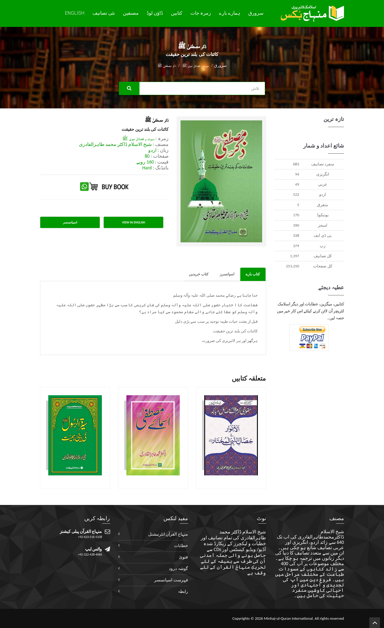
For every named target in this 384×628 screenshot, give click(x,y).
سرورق (255, 13)
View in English (133, 222)
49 (297, 184)
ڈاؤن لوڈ (155, 13)
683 (296, 164)
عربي (322, 184)
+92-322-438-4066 (90, 554)
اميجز (322, 225)
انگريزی (322, 174)
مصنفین (131, 13)
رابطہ (183, 591)
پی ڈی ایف (322, 235)
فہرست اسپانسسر (171, 579)
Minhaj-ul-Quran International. (289, 618)
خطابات (181, 545)
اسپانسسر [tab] (70, 222)
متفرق (322, 204)
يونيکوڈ (323, 215)
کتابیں (176, 13)
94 (297, 174)
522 (296, 194)
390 (296, 225)
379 (296, 245)
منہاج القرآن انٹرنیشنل (168, 534)
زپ (322, 245)
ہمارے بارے (229, 13)
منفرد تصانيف (322, 164)
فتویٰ (183, 557)
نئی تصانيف (104, 13)
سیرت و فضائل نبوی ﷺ (195, 65)
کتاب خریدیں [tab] (199, 274)
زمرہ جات (200, 13)
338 (296, 235)
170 (296, 215)
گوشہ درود (178, 568)
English (75, 13)
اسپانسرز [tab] (227, 274)
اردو (322, 194)
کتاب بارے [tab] (253, 274)
